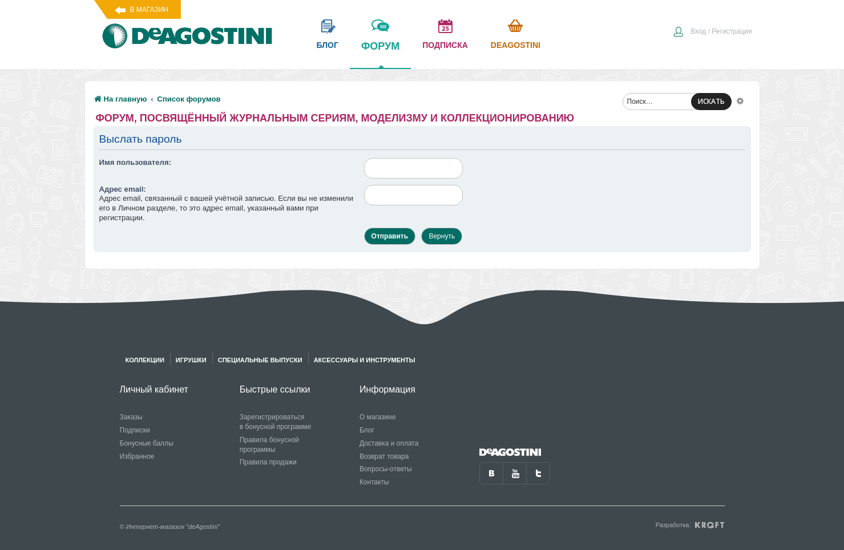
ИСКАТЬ (711, 101)
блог (327, 45)
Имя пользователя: (135, 162)
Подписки (135, 430)
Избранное (137, 456)
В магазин (149, 10)
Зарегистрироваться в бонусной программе (276, 422)
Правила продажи (268, 462)
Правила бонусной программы (269, 445)
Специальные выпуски (260, 360)
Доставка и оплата (389, 443)
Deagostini (515, 45)
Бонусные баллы (146, 443)
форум (380, 54)
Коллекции (145, 360)
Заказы (131, 417)
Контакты (374, 482)
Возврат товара (384, 456)
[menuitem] (712, 32)
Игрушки (191, 360)
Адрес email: (122, 189)
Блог (367, 430)
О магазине (378, 417)
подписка (445, 45)
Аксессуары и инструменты (364, 360)
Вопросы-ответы (386, 469)
